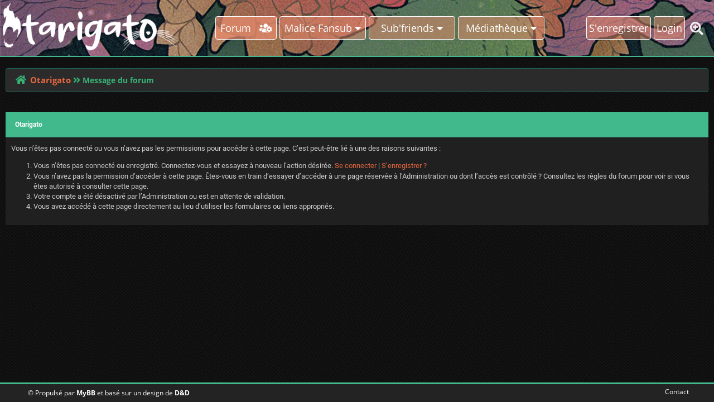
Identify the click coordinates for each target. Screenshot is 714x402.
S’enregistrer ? (404, 165)
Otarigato (50, 79)
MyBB (85, 393)
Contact (674, 391)
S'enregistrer (618, 28)
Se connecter (356, 165)
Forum (246, 28)
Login (669, 28)
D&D (182, 393)
